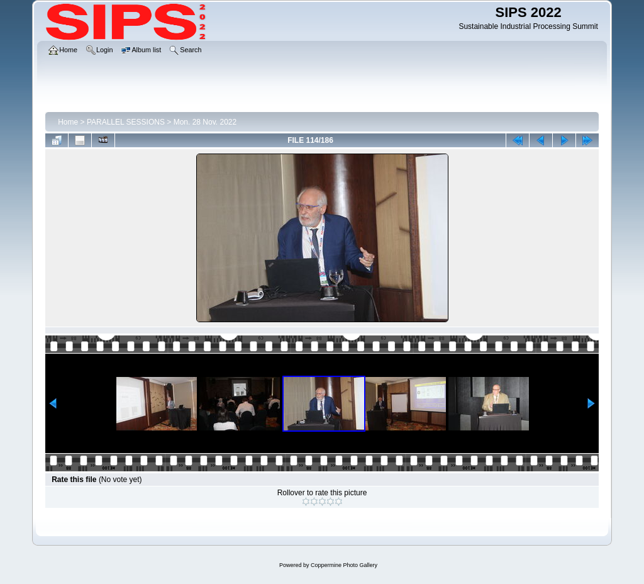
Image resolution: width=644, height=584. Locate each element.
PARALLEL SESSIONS (126, 122)
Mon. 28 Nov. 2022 (205, 122)
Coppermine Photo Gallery (344, 565)
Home (68, 122)
